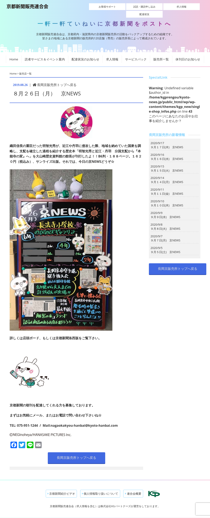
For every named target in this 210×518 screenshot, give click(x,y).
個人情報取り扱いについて (100, 486)
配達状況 (188, 6)
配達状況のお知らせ (85, 52)
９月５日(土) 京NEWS (165, 245)
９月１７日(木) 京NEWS (167, 140)
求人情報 (159, 6)
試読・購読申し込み (130, 6)
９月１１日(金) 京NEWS (167, 187)
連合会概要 (133, 486)
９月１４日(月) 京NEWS (167, 175)
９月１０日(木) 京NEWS (167, 198)
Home (13, 52)
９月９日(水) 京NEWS (165, 210)
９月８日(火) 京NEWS (165, 222)
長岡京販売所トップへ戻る (54, 77)
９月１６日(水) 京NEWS (167, 152)
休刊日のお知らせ (188, 52)
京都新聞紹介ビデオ (61, 486)
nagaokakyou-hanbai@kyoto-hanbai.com (84, 418)
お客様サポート (101, 6)
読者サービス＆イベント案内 (45, 52)
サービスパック (136, 52)
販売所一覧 (161, 52)
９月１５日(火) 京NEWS (167, 163)
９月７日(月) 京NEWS (165, 233)
